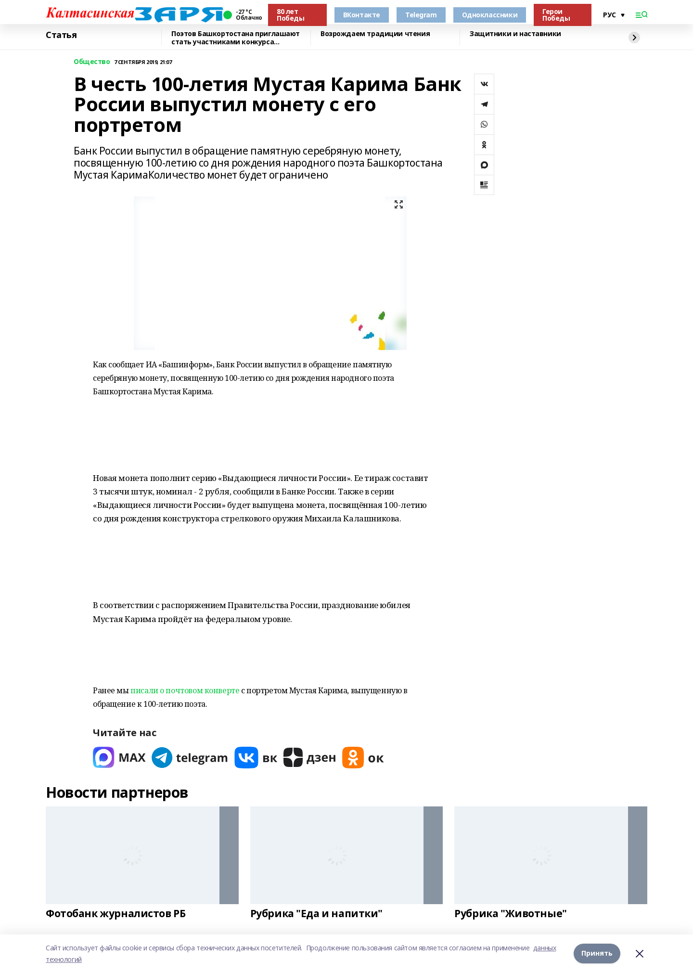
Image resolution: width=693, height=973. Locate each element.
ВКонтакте (361, 14)
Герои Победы (556, 15)
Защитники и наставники (515, 34)
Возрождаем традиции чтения (375, 34)
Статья (61, 35)
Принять (597, 953)
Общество (92, 62)
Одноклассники (490, 14)
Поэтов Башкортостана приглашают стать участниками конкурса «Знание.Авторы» (235, 38)
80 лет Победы (290, 15)
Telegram (421, 14)
